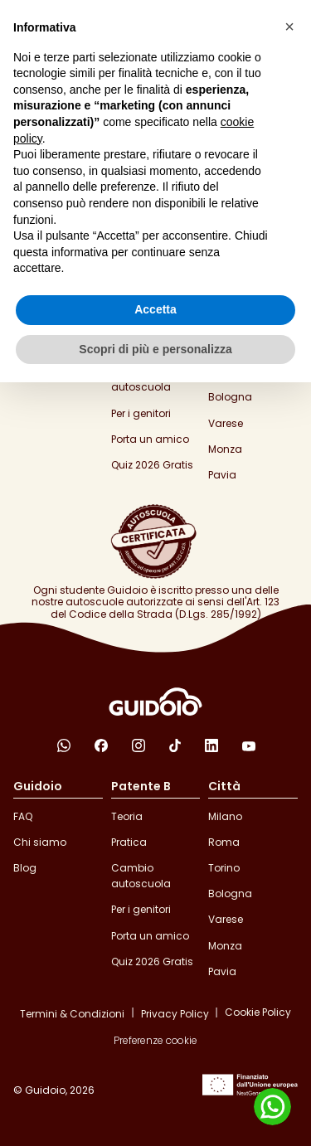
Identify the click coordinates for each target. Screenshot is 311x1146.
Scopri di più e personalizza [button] (155, 349)
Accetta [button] (155, 309)
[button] (289, 26)
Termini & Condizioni (72, 1014)
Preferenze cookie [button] (155, 1041)
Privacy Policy (175, 1014)
